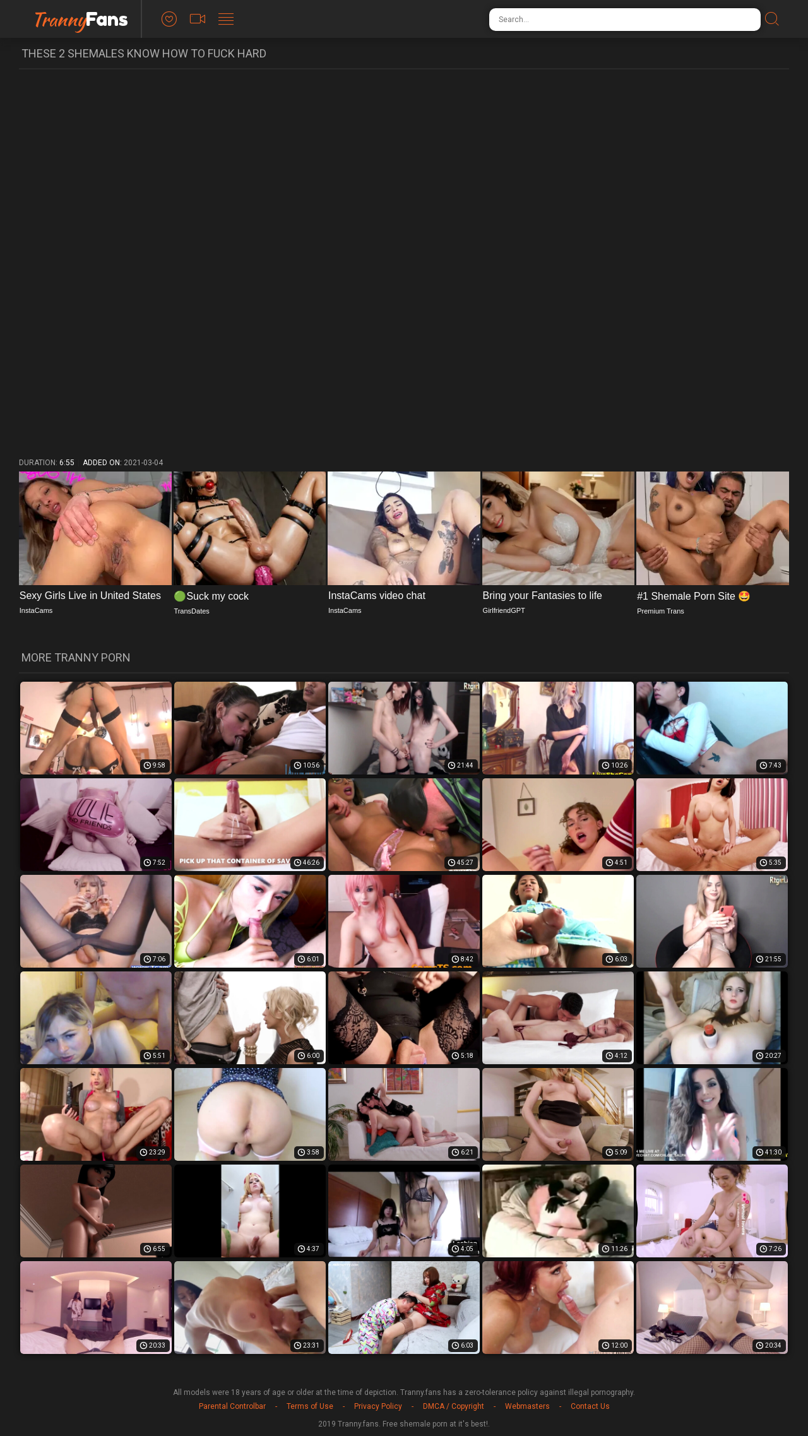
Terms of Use (310, 1406)
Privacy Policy (378, 1406)
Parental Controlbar (232, 1406)
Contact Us (590, 1406)
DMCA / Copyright (453, 1406)
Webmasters (527, 1406)
